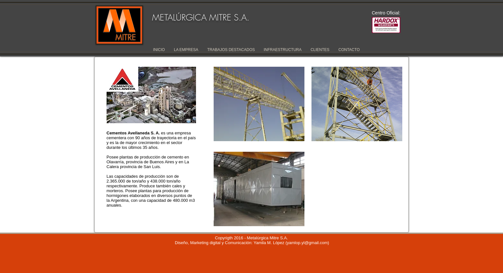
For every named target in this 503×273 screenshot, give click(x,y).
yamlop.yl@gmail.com (307, 242)
